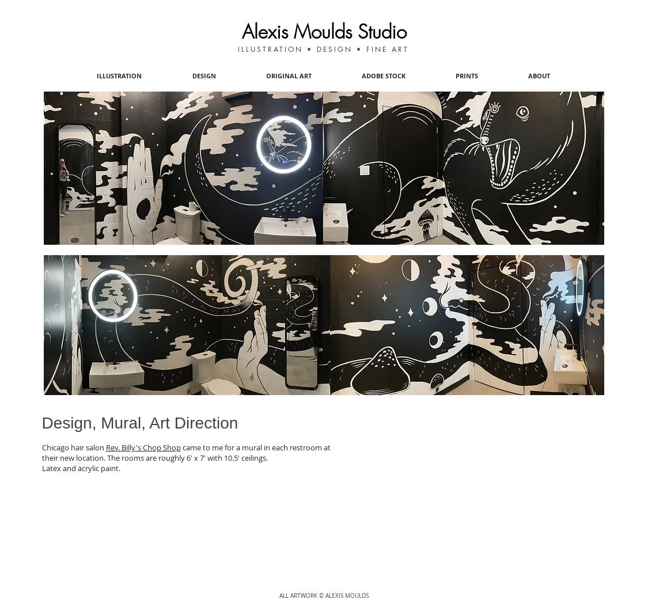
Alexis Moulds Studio (324, 31)
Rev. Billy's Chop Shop (143, 447)
